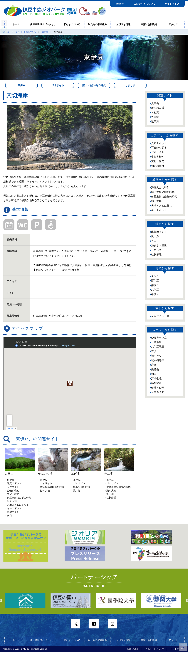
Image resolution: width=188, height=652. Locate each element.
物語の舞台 (157, 165)
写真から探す (159, 147)
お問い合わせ (133, 649)
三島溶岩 (156, 342)
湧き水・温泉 (159, 245)
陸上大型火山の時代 (94, 85)
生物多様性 (157, 156)
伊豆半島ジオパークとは (43, 24)
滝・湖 (155, 236)
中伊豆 (155, 294)
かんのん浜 (157, 107)
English (120, 3)
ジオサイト (57, 85)
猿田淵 (155, 121)
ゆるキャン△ (159, 337)
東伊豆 (45, 32)
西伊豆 (155, 280)
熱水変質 (156, 382)
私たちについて (72, 24)
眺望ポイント (159, 231)
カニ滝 (155, 116)
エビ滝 (155, 112)
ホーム (15, 24)
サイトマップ (172, 3)
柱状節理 (156, 254)
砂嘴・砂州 (157, 387)
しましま (130, 85)
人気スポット (159, 143)
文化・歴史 (157, 161)
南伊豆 (155, 285)
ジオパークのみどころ (26, 32)
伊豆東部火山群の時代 (164, 196)
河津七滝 (156, 378)
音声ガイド (157, 392)
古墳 (153, 351)
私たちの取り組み (97, 24)
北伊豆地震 (157, 346)
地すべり (156, 355)
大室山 (155, 103)
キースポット (159, 210)
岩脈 (153, 364)
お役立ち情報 (123, 24)
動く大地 (156, 201)
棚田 (153, 373)
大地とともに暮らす (162, 205)
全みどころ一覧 (160, 316)
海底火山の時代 (160, 187)
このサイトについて (144, 3)
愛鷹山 (155, 369)
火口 (153, 240)
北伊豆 (155, 289)
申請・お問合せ (149, 24)
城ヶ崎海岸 (157, 360)
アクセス (173, 24)
